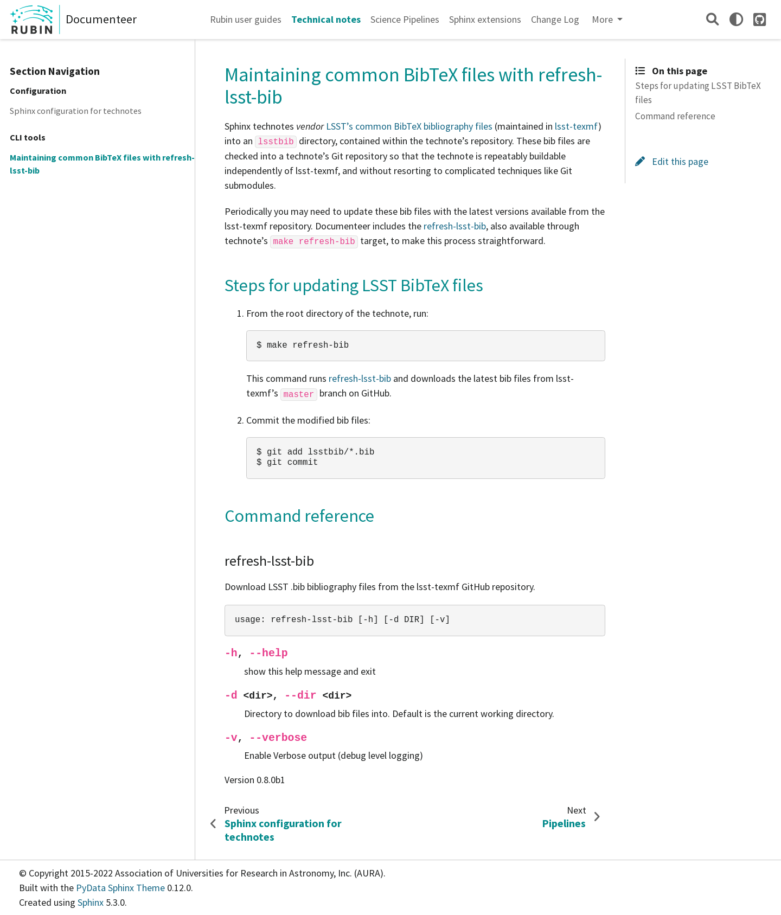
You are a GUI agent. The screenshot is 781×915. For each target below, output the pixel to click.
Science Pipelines (404, 19)
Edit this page (671, 161)
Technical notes (326, 19)
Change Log (555, 19)
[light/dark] (736, 19)
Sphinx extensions (485, 19)
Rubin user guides (245, 19)
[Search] (712, 19)
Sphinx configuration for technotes (76, 110)
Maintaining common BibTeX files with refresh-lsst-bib (102, 164)
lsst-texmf (576, 126)
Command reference (675, 116)
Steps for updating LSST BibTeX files (698, 93)
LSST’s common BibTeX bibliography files (409, 126)
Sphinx (91, 902)
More (603, 19)
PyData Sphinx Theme (121, 887)
